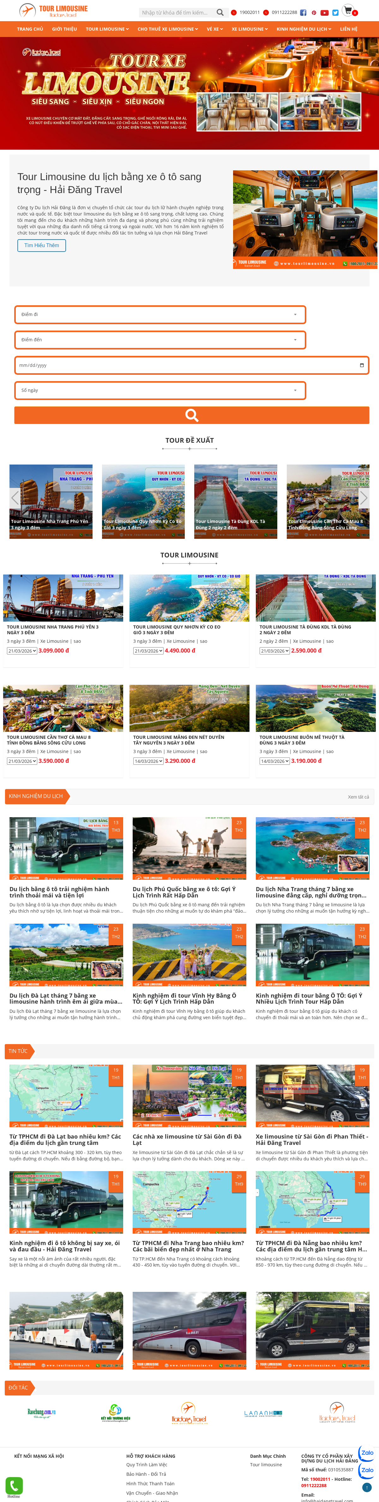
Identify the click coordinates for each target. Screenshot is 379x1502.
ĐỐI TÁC (18, 1387)
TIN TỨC (18, 1051)
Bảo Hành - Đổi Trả (146, 1474)
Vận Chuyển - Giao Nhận (152, 1493)
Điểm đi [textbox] (29, 314)
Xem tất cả (358, 797)
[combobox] (160, 314)
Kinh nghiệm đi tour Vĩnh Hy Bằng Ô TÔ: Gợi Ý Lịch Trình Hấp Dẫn (184, 999)
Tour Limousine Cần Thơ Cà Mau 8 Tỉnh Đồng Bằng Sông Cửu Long (325, 524)
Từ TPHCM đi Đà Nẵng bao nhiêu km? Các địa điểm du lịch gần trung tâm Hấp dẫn (312, 1249)
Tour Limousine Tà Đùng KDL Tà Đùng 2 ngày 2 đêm (230, 524)
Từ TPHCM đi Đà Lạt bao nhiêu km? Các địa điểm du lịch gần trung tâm (65, 1139)
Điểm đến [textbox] (31, 340)
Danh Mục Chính (268, 1456)
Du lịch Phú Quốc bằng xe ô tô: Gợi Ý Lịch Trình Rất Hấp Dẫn (184, 892)
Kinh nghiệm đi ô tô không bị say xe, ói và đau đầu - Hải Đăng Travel (64, 1246)
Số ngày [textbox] (29, 390)
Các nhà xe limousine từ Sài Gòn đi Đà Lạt (187, 1139)
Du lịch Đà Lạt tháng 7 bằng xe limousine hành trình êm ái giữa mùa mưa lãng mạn (63, 1002)
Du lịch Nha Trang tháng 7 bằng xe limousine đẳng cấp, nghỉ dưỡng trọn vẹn (309, 895)
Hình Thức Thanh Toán (150, 1484)
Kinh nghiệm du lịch (36, 796)
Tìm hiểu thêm (41, 245)
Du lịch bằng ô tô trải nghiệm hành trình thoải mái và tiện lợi (59, 892)
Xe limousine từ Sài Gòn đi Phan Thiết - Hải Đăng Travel (312, 1139)
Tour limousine (266, 1465)
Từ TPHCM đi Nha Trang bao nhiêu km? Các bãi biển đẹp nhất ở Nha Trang (188, 1246)
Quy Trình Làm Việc (146, 1465)
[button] (364, 498)
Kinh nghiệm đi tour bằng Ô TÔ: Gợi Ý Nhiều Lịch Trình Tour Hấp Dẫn (309, 999)
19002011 (245, 12)
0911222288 (279, 12)
